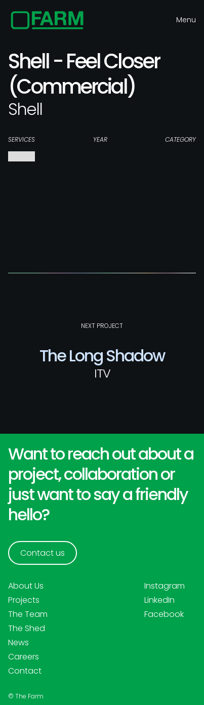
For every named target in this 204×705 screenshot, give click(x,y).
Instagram (164, 586)
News (18, 643)
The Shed (26, 629)
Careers (23, 657)
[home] (47, 20)
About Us (26, 586)
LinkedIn (159, 600)
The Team (28, 614)
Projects (23, 600)
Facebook (164, 614)
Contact (25, 671)
